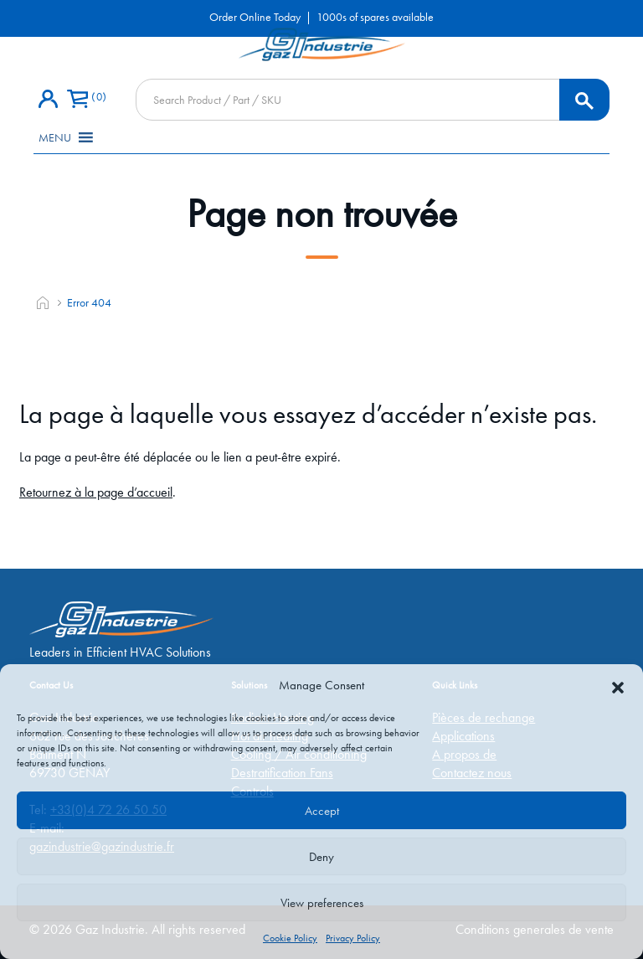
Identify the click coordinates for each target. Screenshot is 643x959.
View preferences (321, 903)
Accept (322, 810)
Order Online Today (255, 16)
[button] (618, 685)
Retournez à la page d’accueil (95, 492)
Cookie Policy (290, 938)
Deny (321, 856)
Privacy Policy (353, 938)
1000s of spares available (375, 16)
